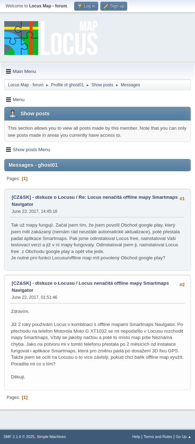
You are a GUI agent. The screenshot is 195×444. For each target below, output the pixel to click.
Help (136, 436)
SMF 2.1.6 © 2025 (19, 436)
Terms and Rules (158, 436)
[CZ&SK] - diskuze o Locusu (43, 197)
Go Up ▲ (183, 436)
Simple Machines (51, 436)
